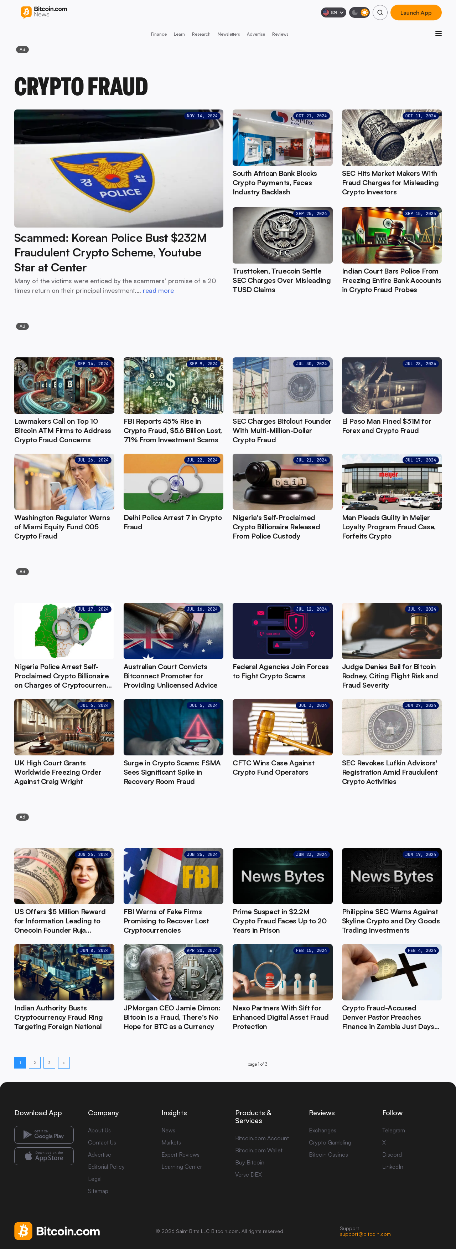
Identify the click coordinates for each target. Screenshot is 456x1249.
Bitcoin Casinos (328, 1154)
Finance (159, 34)
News (168, 1130)
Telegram (393, 1130)
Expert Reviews (180, 1154)
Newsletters (229, 34)
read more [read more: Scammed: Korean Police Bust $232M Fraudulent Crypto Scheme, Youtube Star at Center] (158, 290)
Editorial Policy (106, 1166)
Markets (171, 1142)
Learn (179, 34)
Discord (392, 1154)
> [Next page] (64, 1062)
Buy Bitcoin (249, 1162)
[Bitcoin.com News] (44, 12)
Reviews (280, 34)
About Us (99, 1130)
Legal (95, 1178)
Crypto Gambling (330, 1142)
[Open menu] (438, 33)
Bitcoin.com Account (262, 1138)
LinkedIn (392, 1166)
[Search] (380, 12)
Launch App (416, 12)
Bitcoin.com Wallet (259, 1150)
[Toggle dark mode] (359, 12)
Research (201, 34)
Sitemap (98, 1190)
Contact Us (102, 1142)
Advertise (256, 34)
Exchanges (322, 1130)
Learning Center (181, 1166)
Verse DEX (248, 1174)
